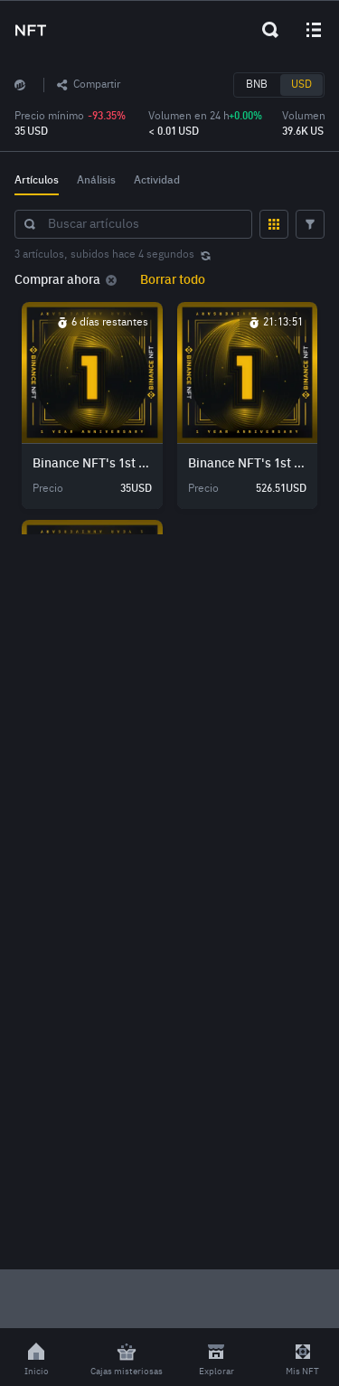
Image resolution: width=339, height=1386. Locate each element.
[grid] (169, 415)
